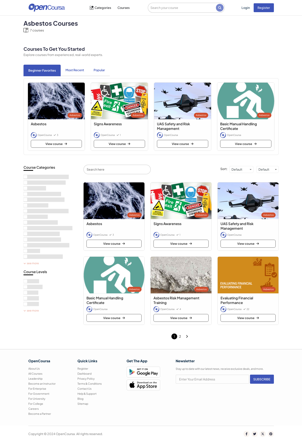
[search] (182, 7)
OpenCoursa (45, 135)
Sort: (223, 169)
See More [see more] (31, 263)
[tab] (42, 70)
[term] (46, 177)
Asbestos (75, 115)
